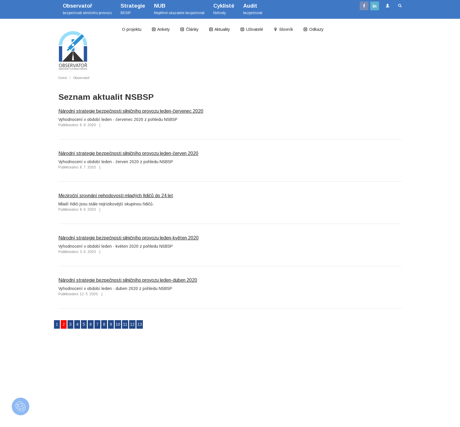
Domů (62, 78)
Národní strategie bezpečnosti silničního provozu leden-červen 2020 (128, 153)
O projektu (131, 29)
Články (189, 29)
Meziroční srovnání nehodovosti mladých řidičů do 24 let (115, 195)
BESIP (133, 9)
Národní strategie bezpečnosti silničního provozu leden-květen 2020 (128, 237)
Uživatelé (251, 29)
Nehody (223, 9)
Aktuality (219, 29)
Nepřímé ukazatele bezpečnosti (179, 9)
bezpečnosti (252, 9)
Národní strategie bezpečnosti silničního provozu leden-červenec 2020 (130, 111)
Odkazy (313, 29)
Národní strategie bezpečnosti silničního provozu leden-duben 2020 (127, 280)
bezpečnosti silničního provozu (87, 9)
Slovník (283, 29)
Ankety (160, 29)
